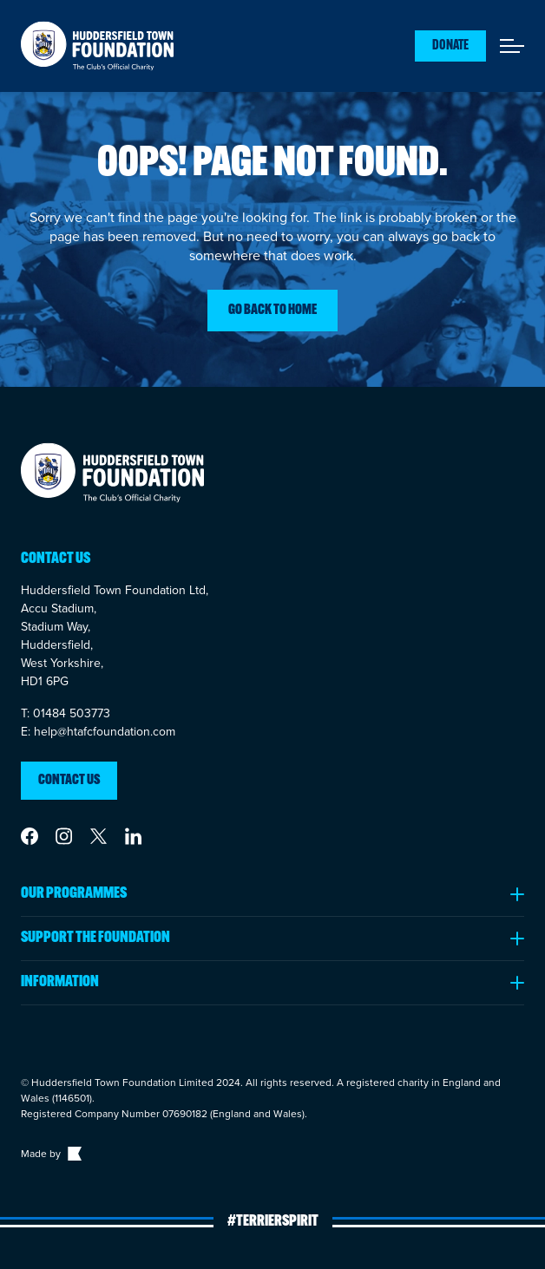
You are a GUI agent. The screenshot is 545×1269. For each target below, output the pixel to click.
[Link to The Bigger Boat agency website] (73, 1153)
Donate (450, 46)
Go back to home (272, 310)
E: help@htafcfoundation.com (98, 732)
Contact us (69, 781)
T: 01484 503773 (65, 713)
